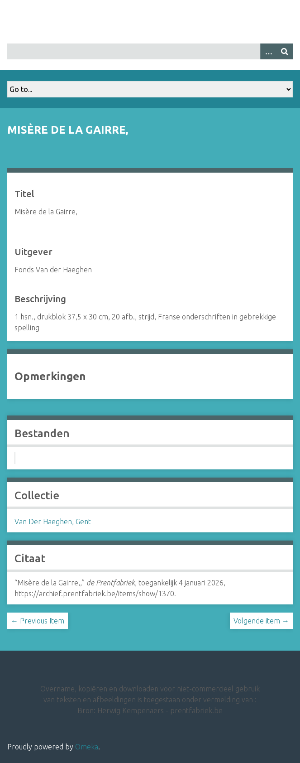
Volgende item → (261, 621)
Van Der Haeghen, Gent (52, 521)
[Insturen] (284, 51)
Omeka (86, 747)
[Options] (268, 51)
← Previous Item (37, 621)
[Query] (150, 51)
